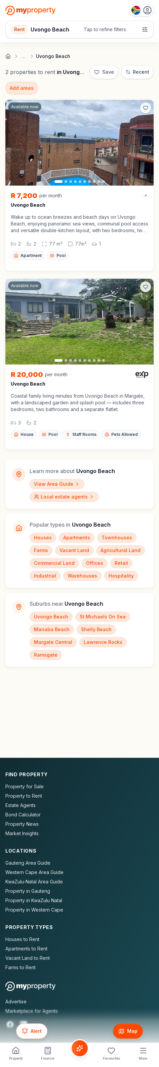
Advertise (16, 1001)
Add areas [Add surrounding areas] (22, 88)
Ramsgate (45, 655)
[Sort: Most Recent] (137, 72)
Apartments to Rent (26, 948)
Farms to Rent (20, 967)
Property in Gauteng (27, 891)
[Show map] (128, 1031)
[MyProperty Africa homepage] (30, 986)
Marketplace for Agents (31, 1011)
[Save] (104, 72)
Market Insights (22, 833)
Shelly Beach (96, 629)
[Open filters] (79, 29)
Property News (22, 824)
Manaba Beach (52, 629)
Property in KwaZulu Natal (33, 900)
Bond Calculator (23, 814)
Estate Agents (20, 805)
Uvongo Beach (51, 616)
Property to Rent (23, 796)
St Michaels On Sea (103, 616)
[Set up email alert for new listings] (31, 1031)
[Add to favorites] (145, 108)
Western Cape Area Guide (34, 872)
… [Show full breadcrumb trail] (23, 56)
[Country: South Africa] (141, 10)
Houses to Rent (22, 939)
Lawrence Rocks (103, 642)
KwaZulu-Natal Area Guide (34, 881)
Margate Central (53, 642)
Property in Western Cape (34, 910)
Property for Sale (24, 786)
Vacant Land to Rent (27, 958)
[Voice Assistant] (80, 1048)
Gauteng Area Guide (27, 863)
